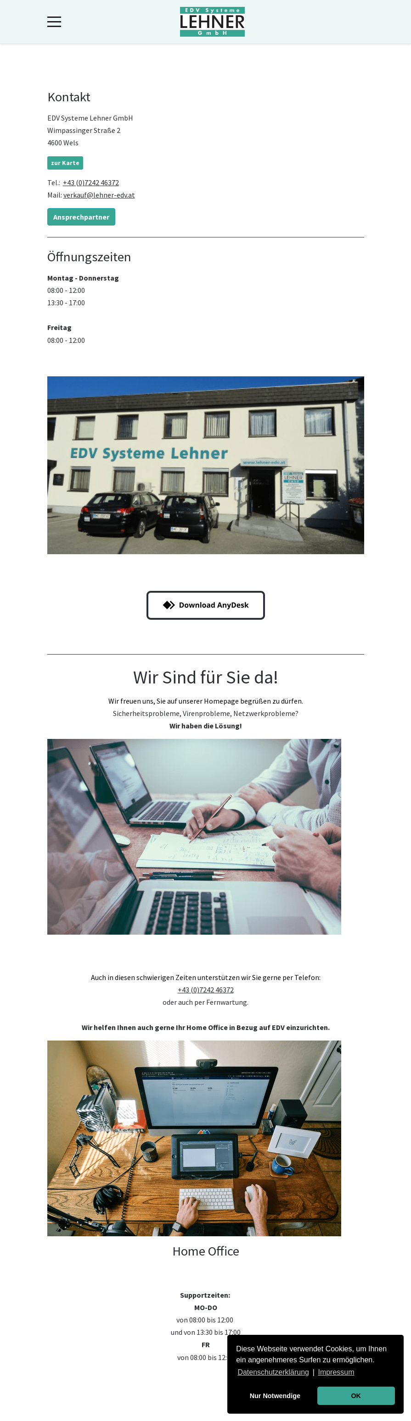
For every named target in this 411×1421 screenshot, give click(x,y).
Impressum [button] (336, 1372)
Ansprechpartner (81, 216)
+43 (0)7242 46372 (91, 182)
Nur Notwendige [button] (275, 1395)
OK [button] (356, 1395)
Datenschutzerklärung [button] (273, 1372)
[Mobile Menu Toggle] (54, 22)
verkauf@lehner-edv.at (99, 194)
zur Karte (65, 163)
